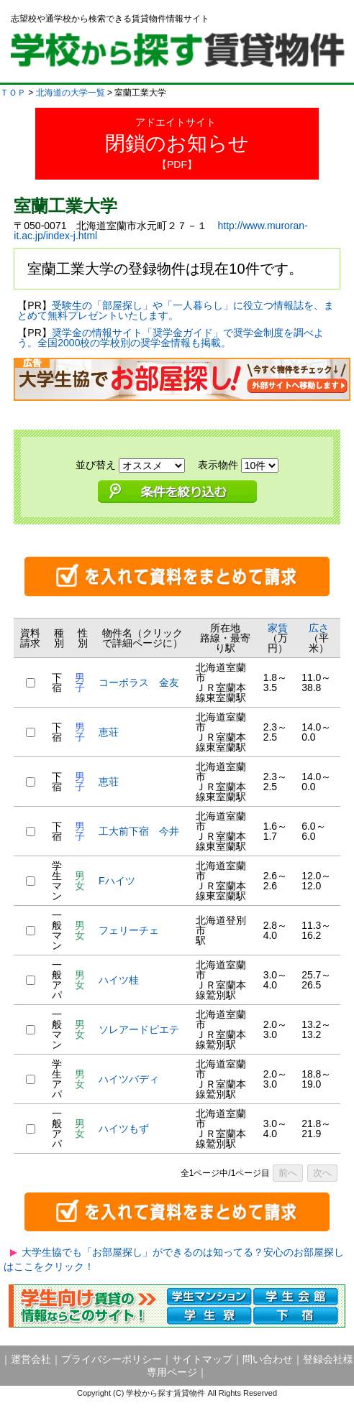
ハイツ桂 (119, 980)
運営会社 (31, 1359)
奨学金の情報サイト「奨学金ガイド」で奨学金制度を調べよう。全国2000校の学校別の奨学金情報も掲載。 (170, 337)
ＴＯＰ (13, 93)
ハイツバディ (129, 1079)
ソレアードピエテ (139, 1029)
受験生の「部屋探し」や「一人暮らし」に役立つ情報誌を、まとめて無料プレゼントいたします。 (175, 310)
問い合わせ (267, 1359)
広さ (319, 628)
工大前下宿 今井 (139, 831)
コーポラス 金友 (139, 682)
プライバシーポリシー (111, 1359)
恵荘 (109, 732)
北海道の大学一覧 (70, 93)
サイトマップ (202, 1359)
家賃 (278, 628)
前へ (287, 1172)
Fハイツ (117, 880)
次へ (322, 1172)
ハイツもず (124, 1128)
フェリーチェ (129, 930)
